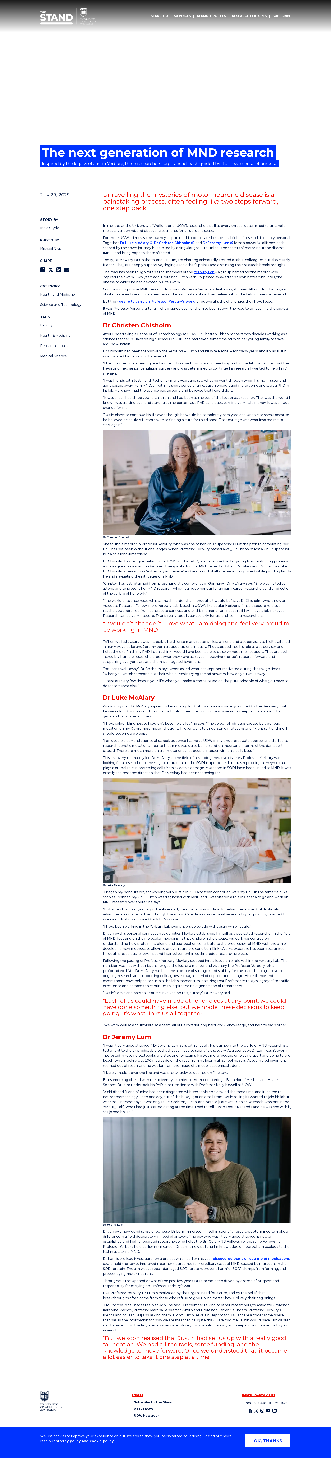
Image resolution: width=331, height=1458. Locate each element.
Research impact (54, 346)
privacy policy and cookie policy (85, 1441)
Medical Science (53, 356)
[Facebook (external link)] (250, 1411)
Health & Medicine (55, 336)
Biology (46, 325)
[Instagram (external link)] (262, 1411)
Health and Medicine (57, 294)
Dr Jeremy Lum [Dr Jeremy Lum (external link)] (216, 243)
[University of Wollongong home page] (52, 1401)
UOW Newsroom (147, 1415)
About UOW (143, 1409)
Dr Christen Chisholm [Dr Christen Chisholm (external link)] (172, 243)
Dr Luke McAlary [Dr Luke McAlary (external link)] (134, 243)
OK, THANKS (268, 1440)
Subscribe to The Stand (153, 1402)
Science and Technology (60, 305)
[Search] (159, 16)
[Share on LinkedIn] (58, 270)
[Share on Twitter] (50, 270)
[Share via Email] (66, 270)
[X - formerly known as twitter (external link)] (256, 1411)
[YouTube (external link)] (268, 1411)
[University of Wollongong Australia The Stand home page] (70, 16)
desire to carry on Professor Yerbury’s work (157, 301)
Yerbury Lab (204, 272)
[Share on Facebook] (42, 270)
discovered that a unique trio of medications (251, 1259)
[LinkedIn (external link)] (274, 1411)
